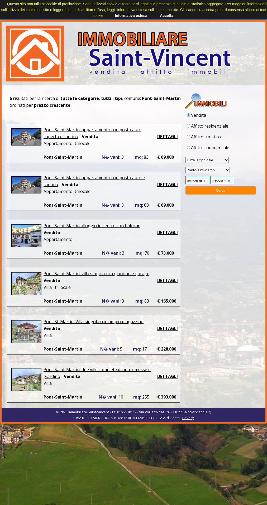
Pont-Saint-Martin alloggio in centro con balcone (92, 226)
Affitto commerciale (208, 147)
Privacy (188, 417)
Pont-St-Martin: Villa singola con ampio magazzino (94, 321)
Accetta (166, 15)
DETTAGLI (167, 136)
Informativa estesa (131, 15)
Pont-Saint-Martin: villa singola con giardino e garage (96, 273)
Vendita (196, 115)
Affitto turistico (204, 137)
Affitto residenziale (207, 126)
